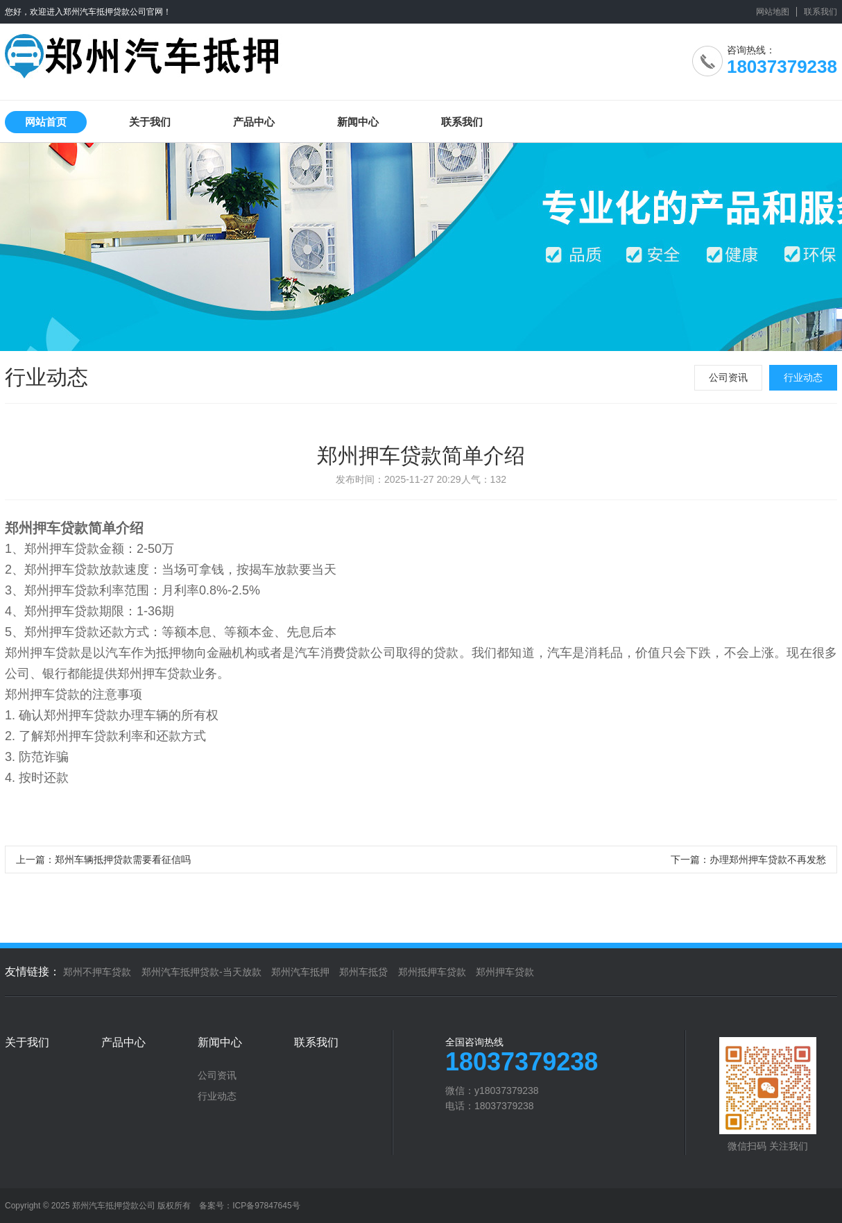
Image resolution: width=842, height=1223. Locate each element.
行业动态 (803, 377)
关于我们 (150, 122)
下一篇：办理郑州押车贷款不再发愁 (748, 859)
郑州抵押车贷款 (432, 971)
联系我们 (820, 12)
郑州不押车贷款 (97, 971)
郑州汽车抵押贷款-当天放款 (201, 971)
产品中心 (254, 122)
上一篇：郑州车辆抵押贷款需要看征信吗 (103, 859)
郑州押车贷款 (505, 971)
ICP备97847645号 (266, 1206)
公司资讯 (728, 377)
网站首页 (46, 122)
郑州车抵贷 (363, 971)
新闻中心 (358, 122)
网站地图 (772, 12)
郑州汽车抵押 (300, 971)
